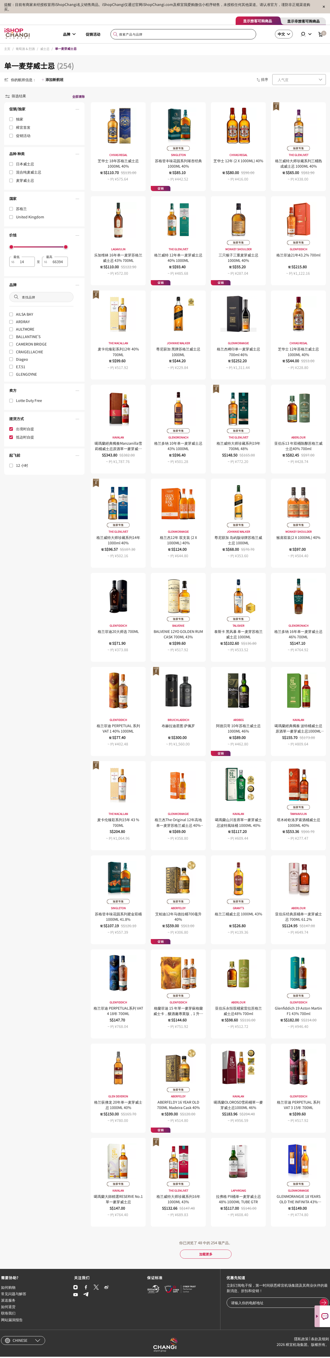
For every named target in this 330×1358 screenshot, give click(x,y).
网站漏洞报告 (12, 1320)
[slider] (11, 247)
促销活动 (93, 34)
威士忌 (45, 48)
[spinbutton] (25, 261)
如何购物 (8, 1288)
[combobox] (183, 34)
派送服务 (8, 1301)
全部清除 (78, 96)
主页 (7, 48)
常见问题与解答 (13, 1294)
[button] (44, 110)
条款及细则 (320, 1340)
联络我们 (8, 1314)
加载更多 (206, 1254)
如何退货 (8, 1308)
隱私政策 (301, 1340)
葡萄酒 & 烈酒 (25, 48)
